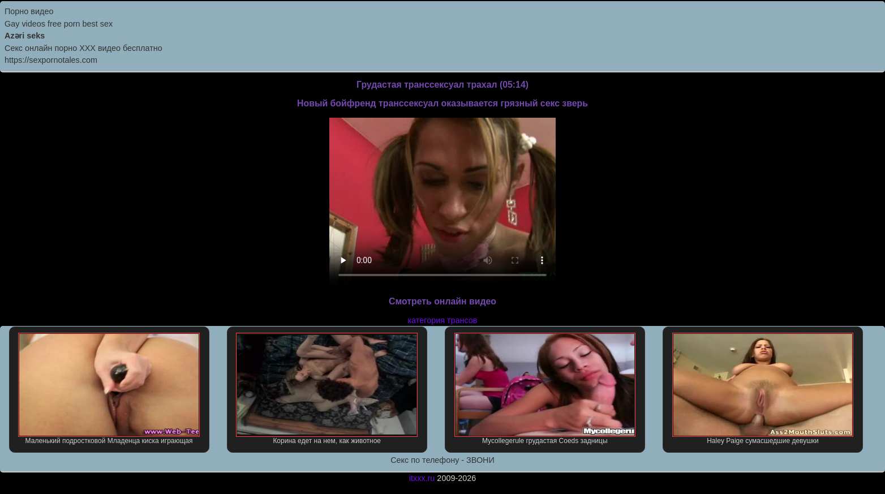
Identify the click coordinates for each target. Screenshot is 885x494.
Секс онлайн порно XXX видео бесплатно (83, 48)
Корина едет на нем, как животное (327, 389)
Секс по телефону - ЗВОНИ (442, 460)
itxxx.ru (422, 478)
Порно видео (29, 11)
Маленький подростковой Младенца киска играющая (109, 389)
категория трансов (442, 320)
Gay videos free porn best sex (59, 23)
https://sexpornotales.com (51, 60)
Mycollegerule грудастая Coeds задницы (545, 389)
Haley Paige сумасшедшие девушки (763, 389)
